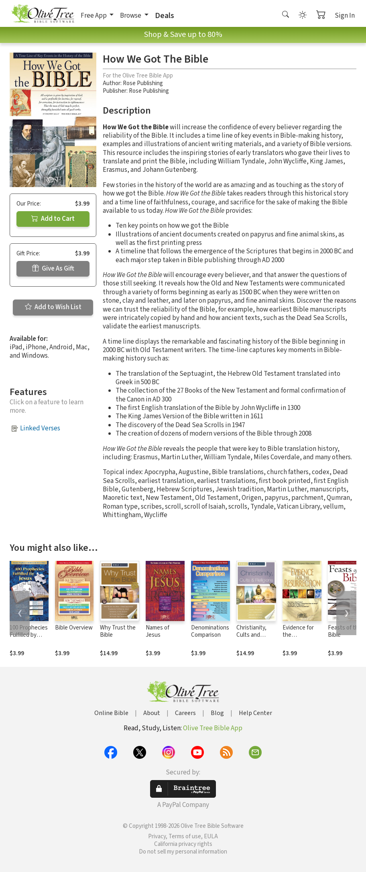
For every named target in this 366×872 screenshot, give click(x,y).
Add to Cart (53, 219)
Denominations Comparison (210, 631)
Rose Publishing (143, 83)
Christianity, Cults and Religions (251, 635)
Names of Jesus (157, 631)
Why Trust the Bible (118, 631)
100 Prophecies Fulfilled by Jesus (29, 635)
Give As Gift (53, 268)
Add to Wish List (53, 307)
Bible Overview (74, 627)
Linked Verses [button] (40, 428)
